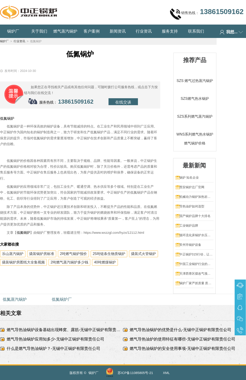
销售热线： (207, 14)
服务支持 (170, 31)
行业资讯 (144, 31)
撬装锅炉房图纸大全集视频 (23, 262)
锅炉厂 (13, 31)
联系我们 (196, 31)
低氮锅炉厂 (62, 299)
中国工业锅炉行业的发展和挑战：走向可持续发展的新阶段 (196, 264)
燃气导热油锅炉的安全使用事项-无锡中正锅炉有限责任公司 (182, 348)
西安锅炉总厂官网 (191, 187)
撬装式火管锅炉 (143, 254)
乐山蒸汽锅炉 (12, 254)
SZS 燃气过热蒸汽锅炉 (195, 81)
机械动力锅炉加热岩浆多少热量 (196, 196)
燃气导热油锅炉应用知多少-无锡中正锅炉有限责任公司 (55, 339)
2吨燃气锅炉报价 (73, 254)
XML (166, 373)
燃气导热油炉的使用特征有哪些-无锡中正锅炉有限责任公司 (182, 339)
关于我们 (39, 31)
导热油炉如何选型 (191, 206)
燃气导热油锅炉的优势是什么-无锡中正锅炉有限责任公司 (180, 330)
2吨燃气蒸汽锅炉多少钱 (69, 262)
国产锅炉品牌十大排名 (195, 216)
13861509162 (75, 101)
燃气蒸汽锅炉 (65, 31)
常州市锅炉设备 (190, 244)
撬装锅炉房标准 (41, 254)
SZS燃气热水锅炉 (195, 98)
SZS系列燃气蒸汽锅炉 (195, 116)
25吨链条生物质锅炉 (109, 254)
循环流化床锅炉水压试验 (196, 235)
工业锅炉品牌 (188, 225)
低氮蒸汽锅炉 (15, 299)
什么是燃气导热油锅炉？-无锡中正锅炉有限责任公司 (53, 348)
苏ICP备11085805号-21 (135, 373)
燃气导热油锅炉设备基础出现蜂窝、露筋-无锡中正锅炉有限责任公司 (65, 330)
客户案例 (92, 31)
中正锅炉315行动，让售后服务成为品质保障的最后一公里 (196, 254)
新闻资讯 (118, 31)
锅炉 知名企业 (189, 177)
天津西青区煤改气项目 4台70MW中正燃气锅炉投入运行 (196, 273)
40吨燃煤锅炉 (105, 262)
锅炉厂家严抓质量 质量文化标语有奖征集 (196, 283)
